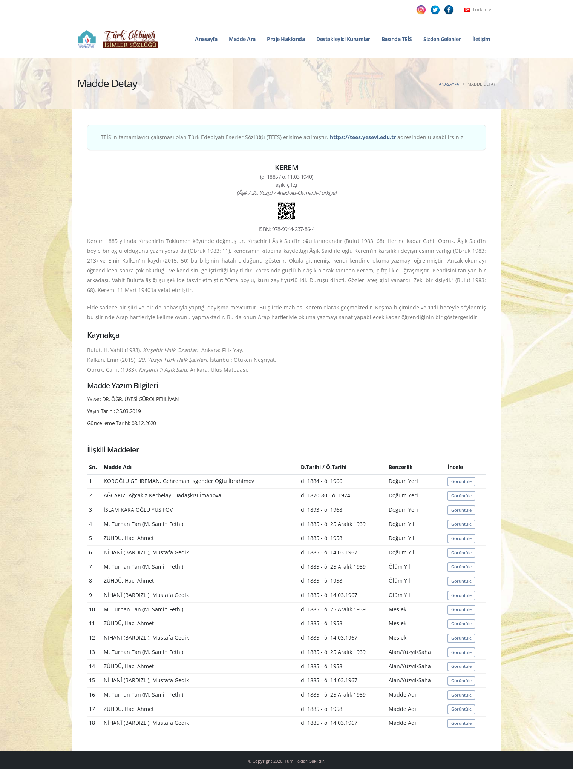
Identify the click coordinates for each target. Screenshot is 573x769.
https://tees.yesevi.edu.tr (363, 137)
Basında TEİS (396, 39)
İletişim (481, 39)
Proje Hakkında (286, 39)
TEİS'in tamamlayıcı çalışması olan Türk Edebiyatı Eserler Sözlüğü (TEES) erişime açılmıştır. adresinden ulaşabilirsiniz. (283, 137)
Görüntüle (461, 481)
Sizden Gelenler (442, 39)
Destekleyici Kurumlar (343, 39)
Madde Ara (242, 39)
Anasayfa (206, 39)
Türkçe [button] (477, 9)
